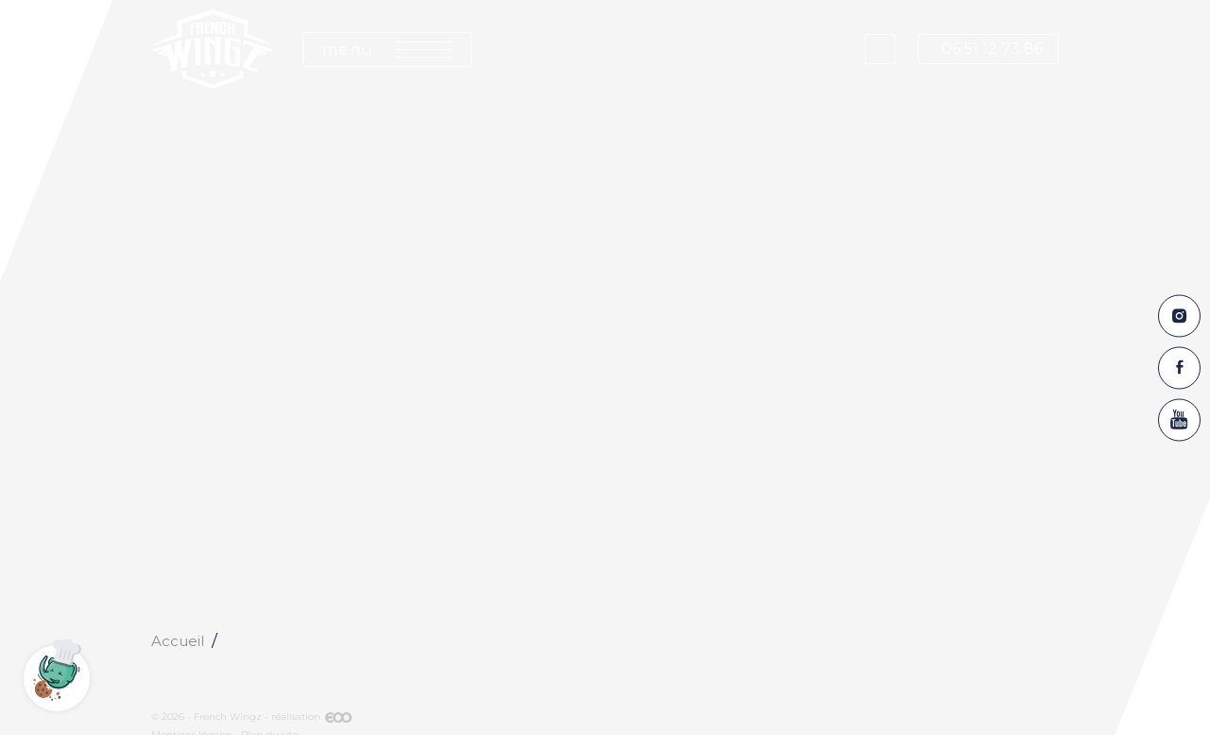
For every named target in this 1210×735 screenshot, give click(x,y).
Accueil (177, 641)
